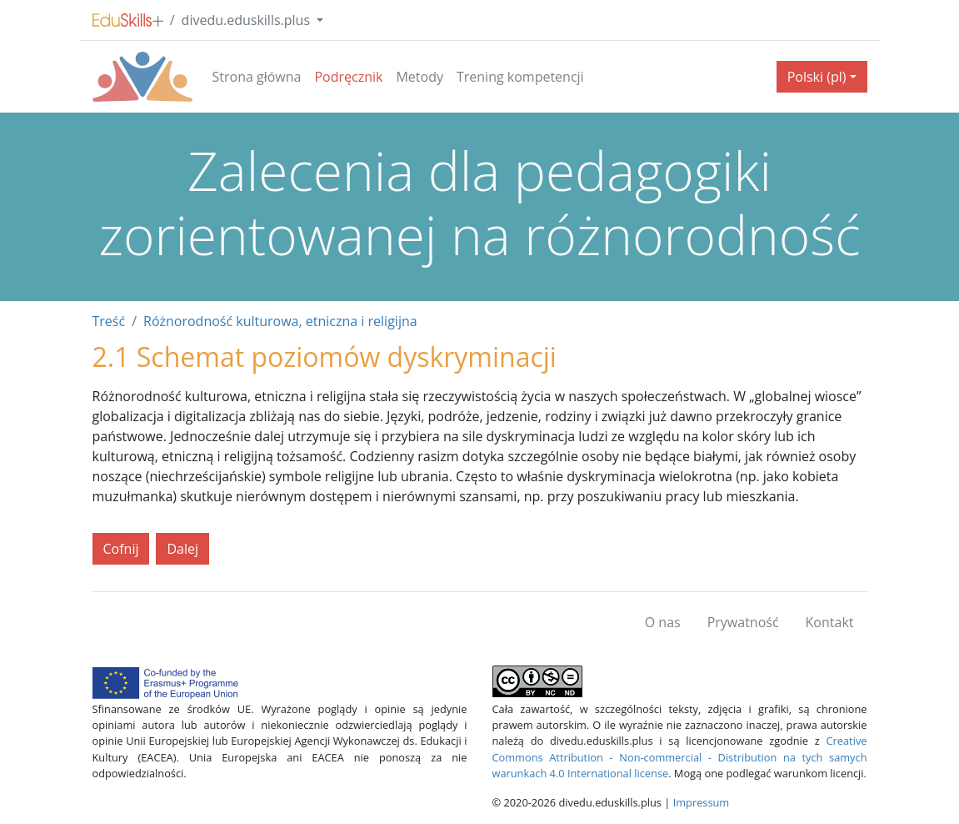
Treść (109, 321)
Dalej (182, 549)
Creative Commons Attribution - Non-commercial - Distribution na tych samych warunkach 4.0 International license (679, 756)
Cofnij (121, 549)
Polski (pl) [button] (817, 77)
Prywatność (743, 622)
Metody (419, 77)
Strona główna (257, 77)
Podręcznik (348, 77)
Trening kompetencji (520, 77)
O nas (663, 622)
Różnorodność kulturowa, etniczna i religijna (280, 321)
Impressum (701, 802)
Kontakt (830, 622)
